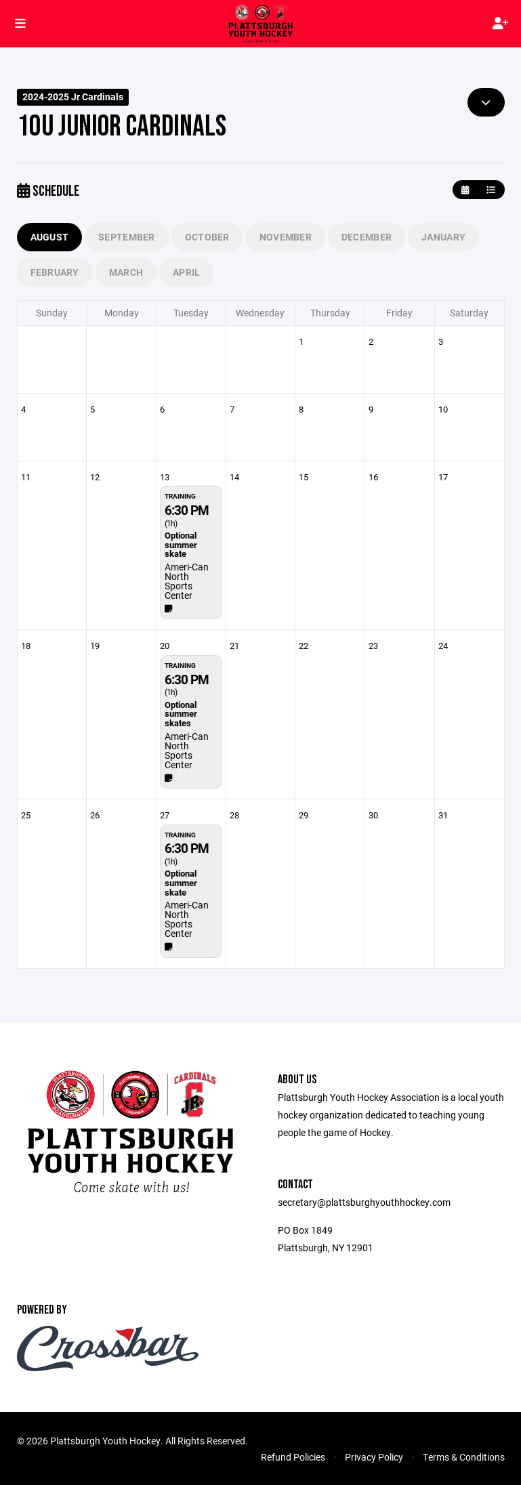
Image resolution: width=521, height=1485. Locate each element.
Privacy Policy (374, 1456)
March (126, 272)
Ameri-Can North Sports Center (187, 581)
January (443, 236)
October (207, 236)
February (54, 272)
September (126, 236)
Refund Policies (293, 1456)
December (366, 236)
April (186, 272)
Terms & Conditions (464, 1456)
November (285, 236)
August (49, 236)
